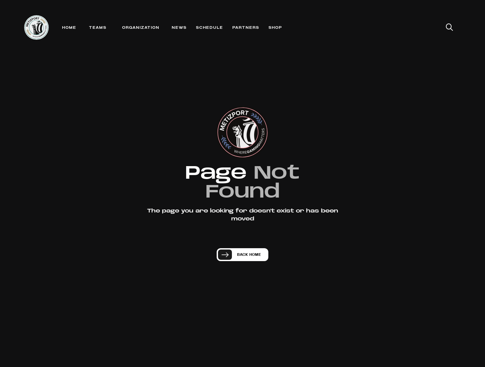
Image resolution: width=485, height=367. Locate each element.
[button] (97, 27)
